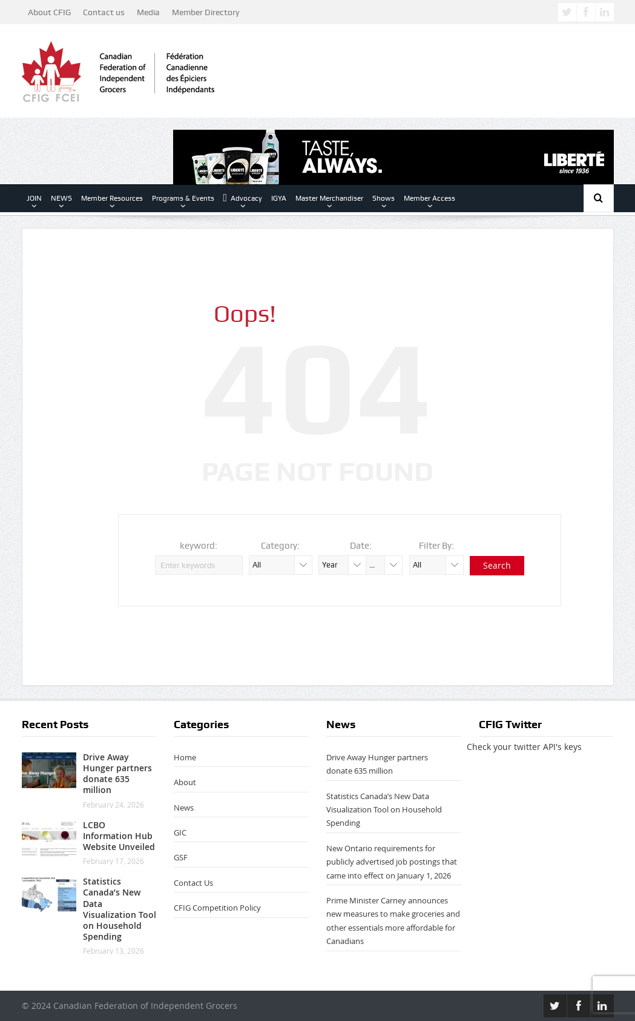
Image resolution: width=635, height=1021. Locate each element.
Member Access (429, 198)
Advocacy (243, 198)
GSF (181, 857)
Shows (383, 198)
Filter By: (436, 545)
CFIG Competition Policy (217, 907)
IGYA (278, 198)
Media (148, 12)
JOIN (34, 198)
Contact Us (193, 882)
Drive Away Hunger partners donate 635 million (117, 773)
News (184, 807)
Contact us (104, 12)
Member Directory (205, 12)
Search (497, 565)
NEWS (61, 198)
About (185, 782)
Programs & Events (183, 198)
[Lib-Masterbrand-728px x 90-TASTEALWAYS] (393, 156)
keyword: (198, 545)
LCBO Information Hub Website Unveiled (119, 835)
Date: (361, 545)
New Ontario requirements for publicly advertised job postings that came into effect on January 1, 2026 (391, 862)
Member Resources (112, 198)
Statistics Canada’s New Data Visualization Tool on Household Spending (119, 908)
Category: (280, 545)
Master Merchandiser (329, 198)
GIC (180, 832)
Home (185, 757)
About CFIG (49, 12)
